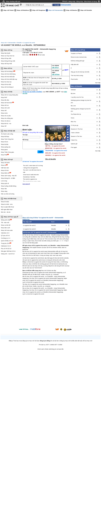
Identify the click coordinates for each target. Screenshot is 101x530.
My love (73, 93)
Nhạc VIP (3, 126)
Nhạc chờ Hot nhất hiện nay (9, 79)
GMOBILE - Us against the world (55, 155)
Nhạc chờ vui (5, 105)
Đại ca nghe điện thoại (7, 207)
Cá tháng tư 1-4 (5, 238)
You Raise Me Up (76, 114)
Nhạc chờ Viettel (9, 10)
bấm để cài (55, 67)
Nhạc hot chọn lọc (6, 82)
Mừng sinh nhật (5, 220)
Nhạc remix (4, 113)
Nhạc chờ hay (8, 50)
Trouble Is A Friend (76, 53)
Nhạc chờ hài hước (6, 102)
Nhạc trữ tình (5, 170)
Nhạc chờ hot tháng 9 (7, 71)
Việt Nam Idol (5, 168)
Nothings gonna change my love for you (81, 101)
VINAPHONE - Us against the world (56, 150)
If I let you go (74, 125)
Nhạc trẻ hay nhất (6, 58)
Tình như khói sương (77, 75)
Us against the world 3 (29, 229)
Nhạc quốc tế (5, 183)
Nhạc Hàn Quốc (5, 53)
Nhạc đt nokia (5, 201)
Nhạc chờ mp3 (8, 159)
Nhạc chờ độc (8, 91)
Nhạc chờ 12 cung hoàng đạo (9, 95)
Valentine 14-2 (5, 233)
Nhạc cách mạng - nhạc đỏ (8, 175)
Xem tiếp (97, 82)
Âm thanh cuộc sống (7, 134)
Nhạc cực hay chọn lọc (7, 56)
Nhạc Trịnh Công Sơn (7, 139)
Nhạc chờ (3, 42)
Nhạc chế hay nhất (6, 63)
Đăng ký (65, 1)
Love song (4, 181)
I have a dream (75, 132)
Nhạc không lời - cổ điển (8, 178)
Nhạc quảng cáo (5, 147)
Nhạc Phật (4, 155)
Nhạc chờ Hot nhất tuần (8, 76)
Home (72, 118)
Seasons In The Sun (77, 129)
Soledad (73, 89)
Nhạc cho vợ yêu (6, 115)
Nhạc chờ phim (5, 162)
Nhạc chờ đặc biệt (9, 131)
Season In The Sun (76, 136)
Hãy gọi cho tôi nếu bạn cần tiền (80, 72)
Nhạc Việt (4, 188)
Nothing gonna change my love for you (81, 110)
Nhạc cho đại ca (5, 121)
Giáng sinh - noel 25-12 (7, 254)
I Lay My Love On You (77, 97)
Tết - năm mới (5, 222)
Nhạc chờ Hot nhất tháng (8, 74)
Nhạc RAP (4, 97)
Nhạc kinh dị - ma (6, 123)
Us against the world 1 (29, 225)
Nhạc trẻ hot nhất (6, 84)
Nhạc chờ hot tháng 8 (7, 87)
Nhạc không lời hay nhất (8, 61)
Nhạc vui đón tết (5, 225)
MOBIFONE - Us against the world (55, 148)
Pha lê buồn (74, 79)
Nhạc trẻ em (4, 141)
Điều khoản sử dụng (90, 1)
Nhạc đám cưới (5, 227)
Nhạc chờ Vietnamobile (56, 10)
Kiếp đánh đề (74, 64)
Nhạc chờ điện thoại (10, 198)
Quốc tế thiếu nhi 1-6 (7, 241)
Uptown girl (74, 143)
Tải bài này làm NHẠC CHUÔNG (32, 91)
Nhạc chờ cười (5, 108)
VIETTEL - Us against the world (54, 146)
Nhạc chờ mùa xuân (7, 230)
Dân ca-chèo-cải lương (7, 194)
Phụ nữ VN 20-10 (6, 248)
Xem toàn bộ (26, 184)
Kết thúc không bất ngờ (77, 61)
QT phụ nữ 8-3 (5, 235)
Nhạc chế (3, 110)
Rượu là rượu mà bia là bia (78, 57)
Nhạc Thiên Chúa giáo (7, 152)
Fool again (74, 147)
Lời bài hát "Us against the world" (32, 161)
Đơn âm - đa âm (5, 212)
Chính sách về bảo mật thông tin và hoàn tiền (51, 349)
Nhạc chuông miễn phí (13, 1)
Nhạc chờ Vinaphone (38, 10)
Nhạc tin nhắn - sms (6, 204)
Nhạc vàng (4, 191)
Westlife (19, 42)
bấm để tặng (56, 74)
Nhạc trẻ (3, 165)
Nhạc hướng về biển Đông (8, 186)
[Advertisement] (85, 185)
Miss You (73, 121)
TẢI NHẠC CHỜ (12, 6)
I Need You (74, 140)
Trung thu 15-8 (5, 243)
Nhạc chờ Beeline (71, 10)
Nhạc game (4, 149)
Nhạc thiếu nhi (5, 173)
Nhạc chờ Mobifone (23, 10)
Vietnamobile (12, 42)
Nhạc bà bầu (4, 144)
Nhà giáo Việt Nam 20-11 (8, 251)
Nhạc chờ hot (8, 68)
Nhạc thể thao (5, 136)
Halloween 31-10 (6, 246)
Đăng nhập (71, 1)
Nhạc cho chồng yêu (7, 118)
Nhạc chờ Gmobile (86, 10)
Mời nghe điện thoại (6, 209)
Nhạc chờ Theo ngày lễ (11, 217)
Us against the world (29, 42)
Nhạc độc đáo (5, 100)
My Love (73, 105)
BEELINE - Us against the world (55, 153)
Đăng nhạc (79, 1)
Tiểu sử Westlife (50, 159)
